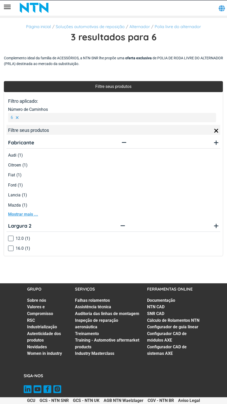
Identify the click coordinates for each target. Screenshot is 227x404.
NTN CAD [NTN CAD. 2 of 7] (156, 306)
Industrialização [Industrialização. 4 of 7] (42, 326)
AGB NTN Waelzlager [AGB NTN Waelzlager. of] (123, 400)
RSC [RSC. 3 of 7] (31, 320)
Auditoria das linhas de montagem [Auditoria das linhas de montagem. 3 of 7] (107, 313)
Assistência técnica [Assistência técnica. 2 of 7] (93, 306)
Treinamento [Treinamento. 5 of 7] (87, 333)
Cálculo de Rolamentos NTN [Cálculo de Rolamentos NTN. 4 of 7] (173, 320)
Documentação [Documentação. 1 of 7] (161, 300)
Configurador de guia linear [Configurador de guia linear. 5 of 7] (172, 326)
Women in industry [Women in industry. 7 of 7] (44, 353)
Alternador (139, 26)
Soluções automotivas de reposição (90, 26)
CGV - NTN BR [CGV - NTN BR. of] (161, 400)
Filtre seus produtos (113, 86)
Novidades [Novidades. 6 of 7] (37, 346)
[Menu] (7, 8)
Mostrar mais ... (23, 214)
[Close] (216, 130)
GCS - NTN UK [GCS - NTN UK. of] (86, 400)
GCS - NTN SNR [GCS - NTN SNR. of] (54, 400)
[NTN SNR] (34, 8)
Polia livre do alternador (178, 26)
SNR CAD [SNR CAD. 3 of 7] (155, 313)
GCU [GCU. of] (31, 400)
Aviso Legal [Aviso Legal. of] (189, 400)
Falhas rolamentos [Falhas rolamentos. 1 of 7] (92, 300)
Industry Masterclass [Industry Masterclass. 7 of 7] (94, 353)
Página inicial (38, 26)
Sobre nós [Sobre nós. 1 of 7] (36, 300)
